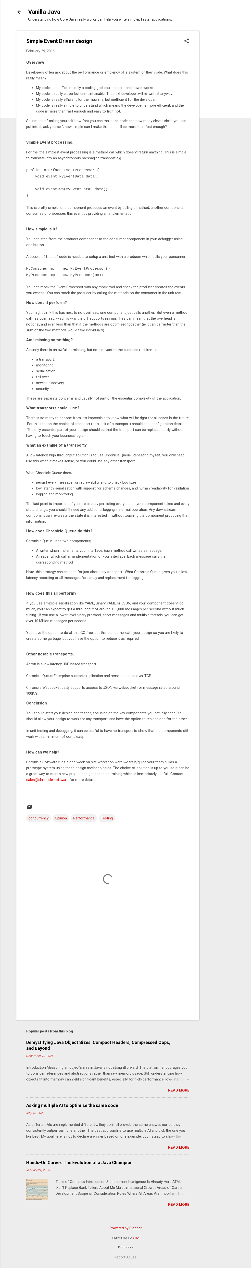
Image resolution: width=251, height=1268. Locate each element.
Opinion (61, 818)
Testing (107, 818)
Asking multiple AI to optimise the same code (72, 1105)
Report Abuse (125, 1257)
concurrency (38, 818)
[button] (186, 41)
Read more (178, 1090)
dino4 (136, 1237)
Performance (84, 818)
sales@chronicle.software (47, 780)
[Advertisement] (219, 104)
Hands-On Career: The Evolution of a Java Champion (79, 1162)
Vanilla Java (44, 11)
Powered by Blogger (126, 1228)
